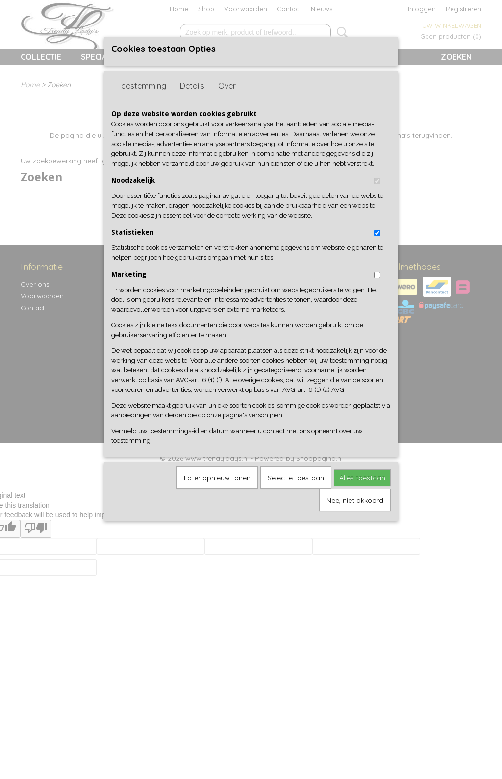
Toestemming (142, 86)
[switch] (377, 181)
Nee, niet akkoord (354, 500)
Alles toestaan (362, 477)
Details (192, 86)
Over (227, 86)
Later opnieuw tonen (217, 477)
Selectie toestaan (296, 477)
